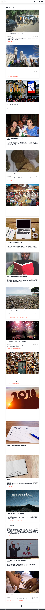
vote (22, 600)
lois (8, 180)
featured (18, 317)
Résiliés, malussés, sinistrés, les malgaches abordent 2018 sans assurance (19, 208)
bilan (10, 486)
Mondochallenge (20, 283)
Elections (9, 214)
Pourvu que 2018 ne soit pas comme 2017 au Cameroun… (16, 445)
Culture (11, 383)
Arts (9, 383)
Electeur (16, 600)
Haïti (21, 317)
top (15, 146)
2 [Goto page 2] (23, 605)
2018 (7, 41)
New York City (10, 76)
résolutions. (15, 520)
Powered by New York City (11, 68)
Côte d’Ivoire (10, 348)
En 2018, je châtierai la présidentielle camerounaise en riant (16, 560)
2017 (7, 486)
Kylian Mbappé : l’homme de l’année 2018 (13, 104)
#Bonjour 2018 (9, 283)
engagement (21, 567)
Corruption (10, 317)
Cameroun (9, 567)
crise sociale (10, 41)
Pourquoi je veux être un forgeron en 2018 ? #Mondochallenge (17, 276)
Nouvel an (17, 348)
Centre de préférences (38, 609)
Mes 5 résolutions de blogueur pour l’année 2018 (15, 242)
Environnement (14, 317)
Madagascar (13, 214)
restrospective (15, 76)
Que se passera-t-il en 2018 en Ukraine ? (13, 173)
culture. (13, 348)
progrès (16, 535)
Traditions (20, 348)
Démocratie (13, 600)
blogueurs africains (11, 146)
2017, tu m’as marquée (10, 525)
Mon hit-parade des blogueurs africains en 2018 (15, 138)
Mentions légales (31, 609)
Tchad (13, 41)
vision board (19, 520)
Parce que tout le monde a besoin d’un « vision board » (16, 513)
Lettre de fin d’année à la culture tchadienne (14, 375)
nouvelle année (25, 283)
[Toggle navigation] (42, 1)
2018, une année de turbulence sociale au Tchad (15, 33)
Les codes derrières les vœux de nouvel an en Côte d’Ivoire (16, 341)
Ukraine (11, 180)
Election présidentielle (15, 567)
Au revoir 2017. (9, 479)
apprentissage (14, 283)
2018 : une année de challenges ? (12, 411)
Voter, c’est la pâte (10, 594)
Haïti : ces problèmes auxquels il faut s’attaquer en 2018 (16, 310)
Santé (26, 317)
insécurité (23, 317)
